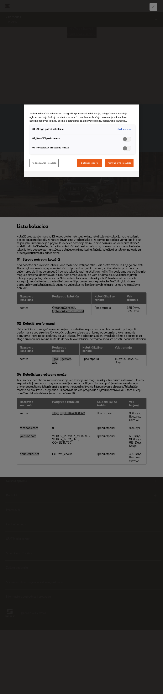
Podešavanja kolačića (44, 163)
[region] (81, 140)
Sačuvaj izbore (89, 163)
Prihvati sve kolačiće (119, 163)
